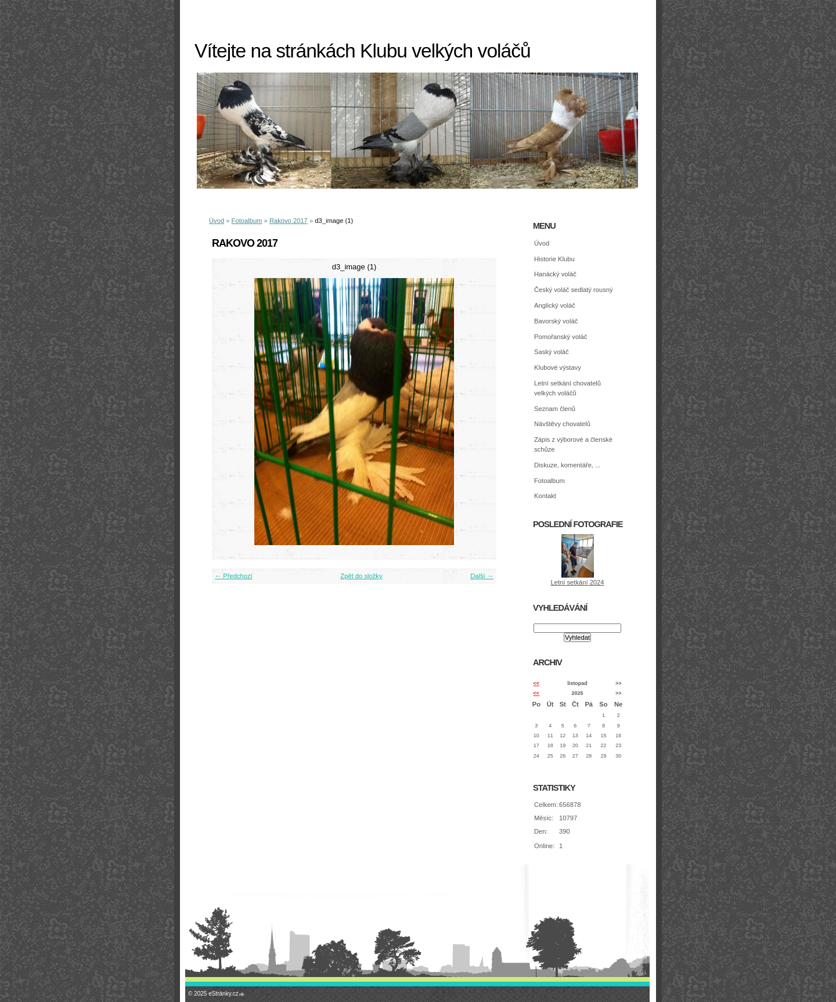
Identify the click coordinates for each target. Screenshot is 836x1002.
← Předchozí (234, 575)
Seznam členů (554, 408)
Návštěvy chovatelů (562, 423)
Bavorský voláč (556, 321)
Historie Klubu (554, 258)
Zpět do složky (361, 575)
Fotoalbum (247, 220)
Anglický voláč (554, 305)
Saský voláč (551, 351)
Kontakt (545, 495)
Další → (481, 575)
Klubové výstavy (557, 367)
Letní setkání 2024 (577, 582)
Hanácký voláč (555, 274)
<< (536, 683)
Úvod (216, 220)
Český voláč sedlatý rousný (573, 289)
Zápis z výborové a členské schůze (573, 444)
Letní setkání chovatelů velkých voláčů (567, 388)
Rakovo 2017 (288, 220)
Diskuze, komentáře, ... (567, 465)
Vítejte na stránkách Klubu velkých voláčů (362, 51)
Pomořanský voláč (560, 336)
